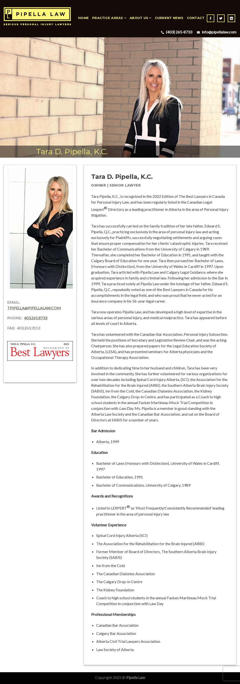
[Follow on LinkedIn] (231, 18)
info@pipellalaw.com (216, 32)
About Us (141, 18)
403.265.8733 (35, 318)
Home (83, 18)
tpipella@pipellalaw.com (34, 308)
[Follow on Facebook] (210, 18)
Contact (196, 18)
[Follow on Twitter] (221, 18)
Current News (169, 18)
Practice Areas (109, 18)
